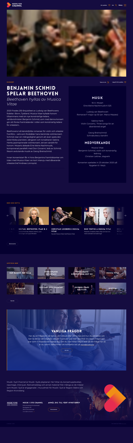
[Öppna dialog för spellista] (99, 6)
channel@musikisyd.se (87, 360)
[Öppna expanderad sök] (112, 6)
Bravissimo (122, 439)
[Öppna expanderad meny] (122, 6)
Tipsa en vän (97, 84)
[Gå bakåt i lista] (8, 218)
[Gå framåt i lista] (124, 218)
